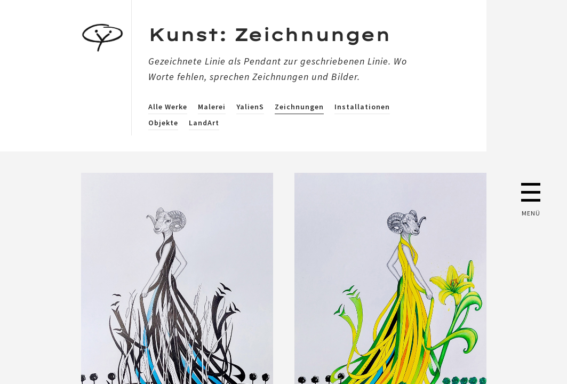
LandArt (204, 122)
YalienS (250, 106)
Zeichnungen (299, 106)
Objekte (163, 122)
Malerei (212, 106)
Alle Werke (167, 106)
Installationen (362, 106)
